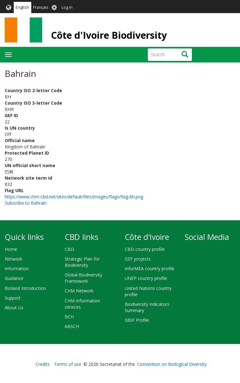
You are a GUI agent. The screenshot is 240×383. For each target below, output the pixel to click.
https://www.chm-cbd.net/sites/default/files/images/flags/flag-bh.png (74, 197)
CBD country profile (145, 249)
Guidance (14, 278)
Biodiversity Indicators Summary (147, 307)
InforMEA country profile (149, 268)
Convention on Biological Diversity (172, 364)
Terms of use (67, 364)
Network (13, 259)
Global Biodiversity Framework (83, 278)
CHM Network (79, 291)
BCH (69, 317)
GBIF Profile (137, 320)
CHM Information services (82, 304)
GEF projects (138, 259)
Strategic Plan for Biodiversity (82, 262)
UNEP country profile (146, 278)
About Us (14, 308)
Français (40, 7)
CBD (69, 249)
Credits (43, 364)
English (22, 7)
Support (13, 298)
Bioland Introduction (25, 288)
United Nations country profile (148, 291)
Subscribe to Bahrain (26, 203)
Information (17, 268)
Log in (67, 7)
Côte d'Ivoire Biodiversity (109, 35)
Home (11, 249)
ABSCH (72, 326)
